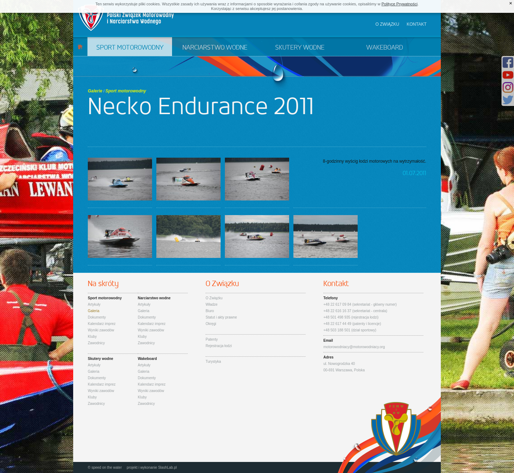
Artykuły (94, 304)
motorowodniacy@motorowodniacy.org (354, 347)
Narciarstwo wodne (214, 47)
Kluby (92, 337)
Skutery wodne (299, 47)
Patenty (212, 339)
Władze (211, 304)
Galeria (93, 311)
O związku (387, 24)
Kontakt (417, 24)
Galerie (95, 90)
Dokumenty (97, 317)
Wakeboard (384, 47)
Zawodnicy (96, 343)
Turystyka (213, 361)
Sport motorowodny (129, 47)
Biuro (210, 311)
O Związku (214, 298)
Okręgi (211, 324)
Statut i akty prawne (221, 317)
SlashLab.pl (167, 467)
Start (80, 46)
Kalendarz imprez (102, 324)
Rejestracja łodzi (219, 346)
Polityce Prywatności (400, 4)
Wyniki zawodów (101, 330)
